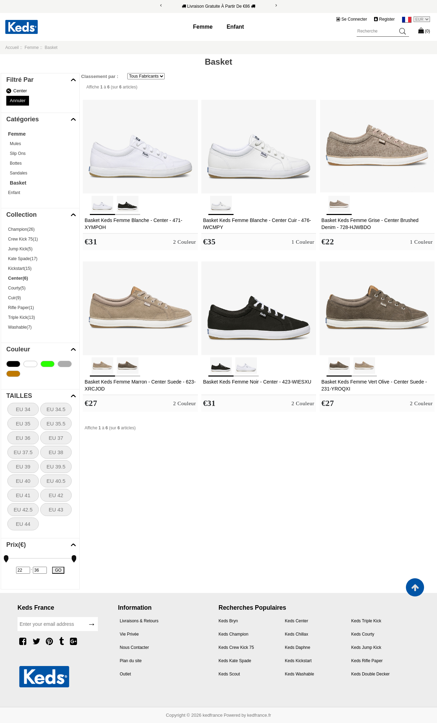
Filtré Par (20, 79)
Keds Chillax (296, 634)
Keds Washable (299, 674)
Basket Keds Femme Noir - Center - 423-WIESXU (257, 382)
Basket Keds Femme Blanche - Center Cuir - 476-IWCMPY (257, 223)
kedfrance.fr (259, 715)
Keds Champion (233, 634)
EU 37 (56, 438)
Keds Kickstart (298, 660)
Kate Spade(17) (22, 258)
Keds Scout (229, 674)
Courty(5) (17, 288)
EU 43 (56, 510)
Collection (21, 214)
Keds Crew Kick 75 (236, 647)
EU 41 (23, 495)
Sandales (18, 173)
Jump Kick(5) (20, 248)
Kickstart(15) (19, 268)
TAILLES (19, 395)
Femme (203, 27)
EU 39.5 (55, 467)
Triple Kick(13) (21, 317)
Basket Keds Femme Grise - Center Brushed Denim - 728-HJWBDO (369, 223)
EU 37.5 (23, 452)
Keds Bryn (228, 620)
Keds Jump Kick (366, 647)
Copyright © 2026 (184, 715)
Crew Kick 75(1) (23, 239)
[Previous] (160, 5)
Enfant (235, 27)
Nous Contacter (134, 647)
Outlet (125, 674)
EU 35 (23, 424)
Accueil (12, 47)
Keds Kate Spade (234, 660)
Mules (15, 143)
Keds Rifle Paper (367, 660)
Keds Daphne (297, 647)
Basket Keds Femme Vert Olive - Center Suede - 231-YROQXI (374, 385)
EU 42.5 (23, 510)
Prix (16, 544)
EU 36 (23, 438)
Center (20, 90)
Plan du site (131, 660)
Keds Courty (362, 634)
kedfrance (213, 715)
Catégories (22, 119)
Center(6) (18, 278)
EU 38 (56, 452)
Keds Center (296, 620)
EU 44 (23, 524)
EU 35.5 (55, 424)
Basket (18, 183)
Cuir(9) (14, 297)
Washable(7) (20, 327)
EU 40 (23, 481)
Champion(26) (21, 229)
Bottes (16, 163)
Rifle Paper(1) (21, 307)
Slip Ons (18, 153)
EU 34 (23, 409)
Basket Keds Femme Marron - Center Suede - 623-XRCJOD (140, 385)
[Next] (276, 5)
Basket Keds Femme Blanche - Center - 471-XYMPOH (133, 223)
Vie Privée (129, 634)
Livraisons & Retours (139, 620)
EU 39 (23, 467)
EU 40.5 (55, 481)
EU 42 (56, 495)
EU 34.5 (55, 409)
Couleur (18, 349)
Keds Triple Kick (366, 620)
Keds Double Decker (370, 674)
